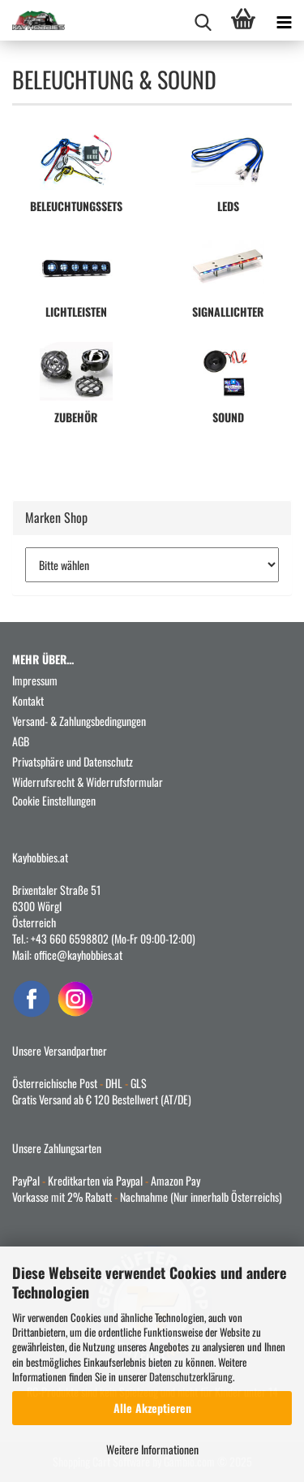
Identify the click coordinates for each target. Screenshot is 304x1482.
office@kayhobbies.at (78, 954)
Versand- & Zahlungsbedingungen (79, 720)
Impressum (35, 680)
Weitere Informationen (152, 1449)
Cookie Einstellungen (54, 800)
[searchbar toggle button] (202, 20)
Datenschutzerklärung (191, 1376)
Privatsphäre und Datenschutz (72, 761)
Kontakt (28, 700)
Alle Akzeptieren (152, 1407)
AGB (20, 741)
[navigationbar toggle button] (283, 20)
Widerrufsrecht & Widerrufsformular (87, 781)
